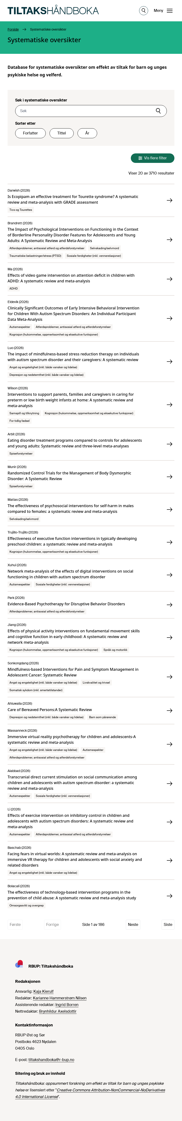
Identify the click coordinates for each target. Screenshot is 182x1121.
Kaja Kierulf (43, 991)
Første (15, 924)
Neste (133, 924)
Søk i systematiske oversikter (41, 100)
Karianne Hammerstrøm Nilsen (59, 998)
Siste (168, 924)
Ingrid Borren (66, 1004)
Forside (13, 29)
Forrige (52, 924)
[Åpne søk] (143, 10)
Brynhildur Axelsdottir (58, 1011)
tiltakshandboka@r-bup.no (51, 1059)
